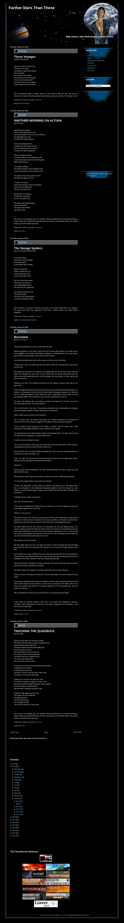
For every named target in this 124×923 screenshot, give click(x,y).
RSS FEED (90, 70)
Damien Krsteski (21, 340)
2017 (14, 820)
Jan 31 (18, 801)
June (15, 785)
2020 (14, 764)
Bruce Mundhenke (24, 103)
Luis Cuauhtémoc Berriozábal (27, 320)
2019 (14, 766)
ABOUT (89, 58)
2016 (14, 822)
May (15, 788)
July (15, 782)
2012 (14, 833)
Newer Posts (14, 732)
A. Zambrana (64, 915)
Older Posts (77, 732)
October (16, 774)
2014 (14, 828)
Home (46, 732)
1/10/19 (22, 331)
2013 (14, 830)
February (17, 796)
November (17, 772)
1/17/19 (22, 242)
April (15, 790)
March (16, 793)
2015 (14, 825)
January (16, 798)
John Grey (22, 231)
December (17, 769)
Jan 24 (18, 806)
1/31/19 (22, 51)
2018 (14, 817)
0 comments (38, 99)
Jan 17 (18, 809)
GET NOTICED (92, 65)
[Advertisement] (39, 752)
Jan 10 (18, 812)
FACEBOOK (91, 68)
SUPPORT (90, 63)
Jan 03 (18, 814)
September (17, 777)
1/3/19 (21, 625)
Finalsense (86, 915)
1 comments (38, 316)
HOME (89, 55)
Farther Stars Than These (32, 8)
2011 (14, 836)
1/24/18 (22, 115)
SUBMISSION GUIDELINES (96, 60)
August (16, 780)
